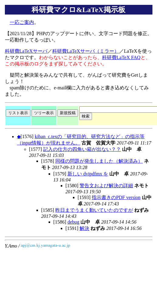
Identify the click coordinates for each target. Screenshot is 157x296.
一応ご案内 (22, 22)
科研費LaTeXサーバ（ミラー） (85, 51)
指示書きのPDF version (116, 197)
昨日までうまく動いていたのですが (94, 210)
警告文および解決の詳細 (106, 185)
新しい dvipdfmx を (87, 173)
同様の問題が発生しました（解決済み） (99, 161)
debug (73, 221)
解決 (84, 228)
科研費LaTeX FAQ (121, 57)
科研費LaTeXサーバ (26, 51)
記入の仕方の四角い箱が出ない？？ (82, 149)
